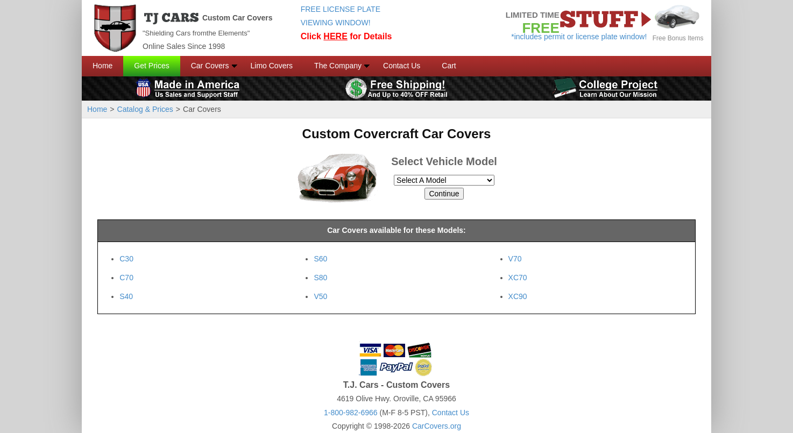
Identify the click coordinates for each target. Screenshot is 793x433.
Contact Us (401, 65)
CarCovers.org (436, 426)
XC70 (517, 277)
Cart (449, 65)
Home (102, 65)
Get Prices (151, 65)
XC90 (517, 296)
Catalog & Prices (145, 109)
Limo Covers (272, 65)
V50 (320, 296)
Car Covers (210, 65)
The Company (338, 65)
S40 (126, 296)
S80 (320, 277)
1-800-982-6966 (351, 412)
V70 (515, 258)
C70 (126, 277)
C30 (126, 258)
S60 (320, 258)
